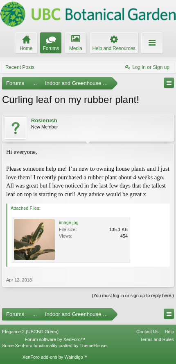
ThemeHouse (92, 345)
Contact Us (147, 331)
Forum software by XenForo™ (55, 339)
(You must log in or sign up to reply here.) (133, 295)
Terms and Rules (157, 339)
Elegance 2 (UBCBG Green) (30, 331)
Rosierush (44, 120)
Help (169, 331)
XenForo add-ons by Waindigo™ (55, 357)
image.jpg (69, 222)
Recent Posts (19, 67)
